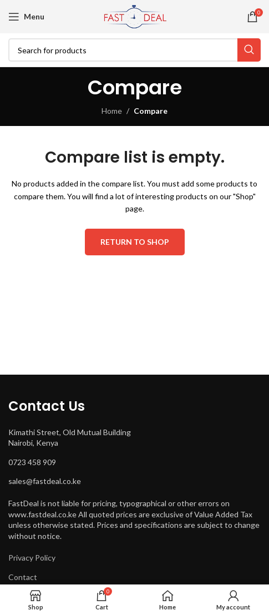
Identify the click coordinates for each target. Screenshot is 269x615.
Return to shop (134, 241)
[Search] (134, 50)
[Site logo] (135, 16)
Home (111, 110)
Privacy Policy (31, 557)
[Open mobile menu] (26, 17)
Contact (22, 577)
